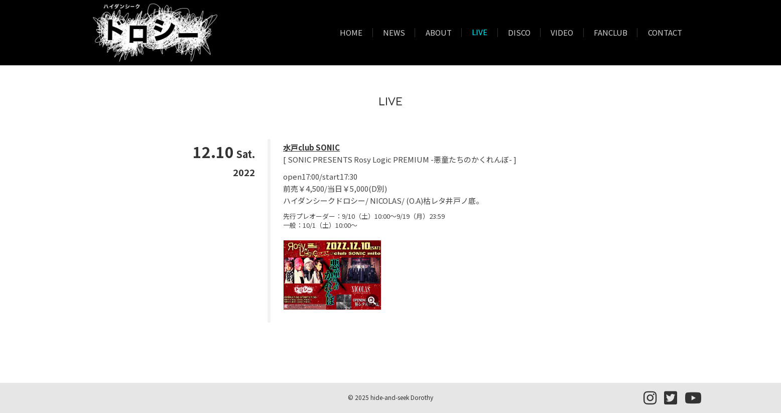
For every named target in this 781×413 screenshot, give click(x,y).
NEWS (394, 33)
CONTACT (665, 33)
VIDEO (562, 33)
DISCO (519, 33)
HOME (351, 33)
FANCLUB (610, 33)
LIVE (479, 33)
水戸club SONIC (311, 147)
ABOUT (439, 33)
